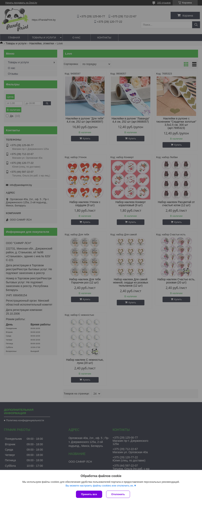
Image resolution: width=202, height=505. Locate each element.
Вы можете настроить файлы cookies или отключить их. (99, 485)
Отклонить (118, 494)
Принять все (89, 494)
